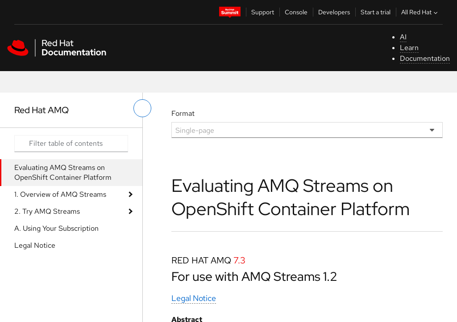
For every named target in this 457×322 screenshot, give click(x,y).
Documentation (425, 58)
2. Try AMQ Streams (47, 211)
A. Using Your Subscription (56, 228)
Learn (409, 47)
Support (262, 12)
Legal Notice (34, 245)
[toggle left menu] (142, 108)
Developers (334, 12)
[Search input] (71, 143)
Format (183, 113)
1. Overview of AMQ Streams (60, 194)
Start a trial (376, 12)
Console (296, 12)
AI (403, 37)
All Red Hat (420, 12)
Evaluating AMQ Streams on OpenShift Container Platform (63, 172)
